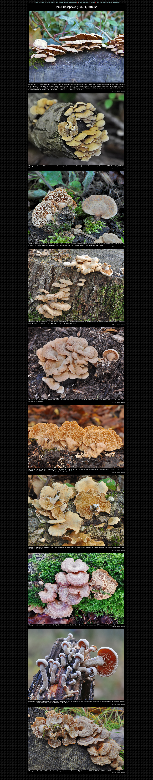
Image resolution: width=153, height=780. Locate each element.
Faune (97, 2)
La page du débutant (83, 2)
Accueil (36, 2)
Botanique (92, 2)
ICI (71, 471)
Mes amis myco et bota (106, 2)
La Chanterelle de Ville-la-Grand (47, 2)
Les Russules (59, 2)
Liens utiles (116, 2)
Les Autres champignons (70, 2)
